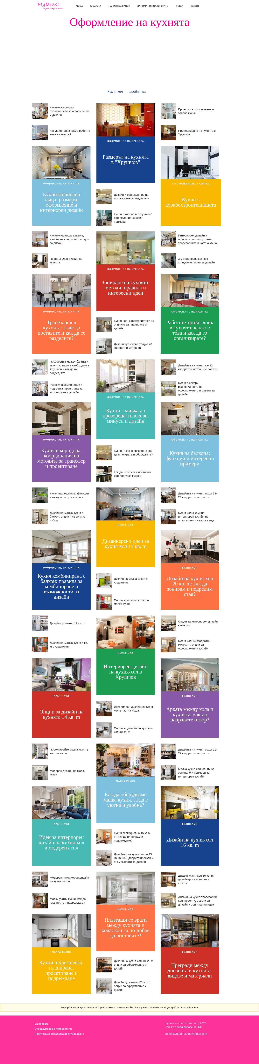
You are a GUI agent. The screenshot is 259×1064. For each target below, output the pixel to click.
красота (95, 6)
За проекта (41, 1023)
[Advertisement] (129, 55)
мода (79, 6)
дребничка (138, 92)
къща (179, 6)
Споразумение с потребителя (53, 1028)
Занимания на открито (152, 6)
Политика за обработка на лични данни (59, 1033)
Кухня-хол (115, 92)
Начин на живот (119, 6)
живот (195, 6)
